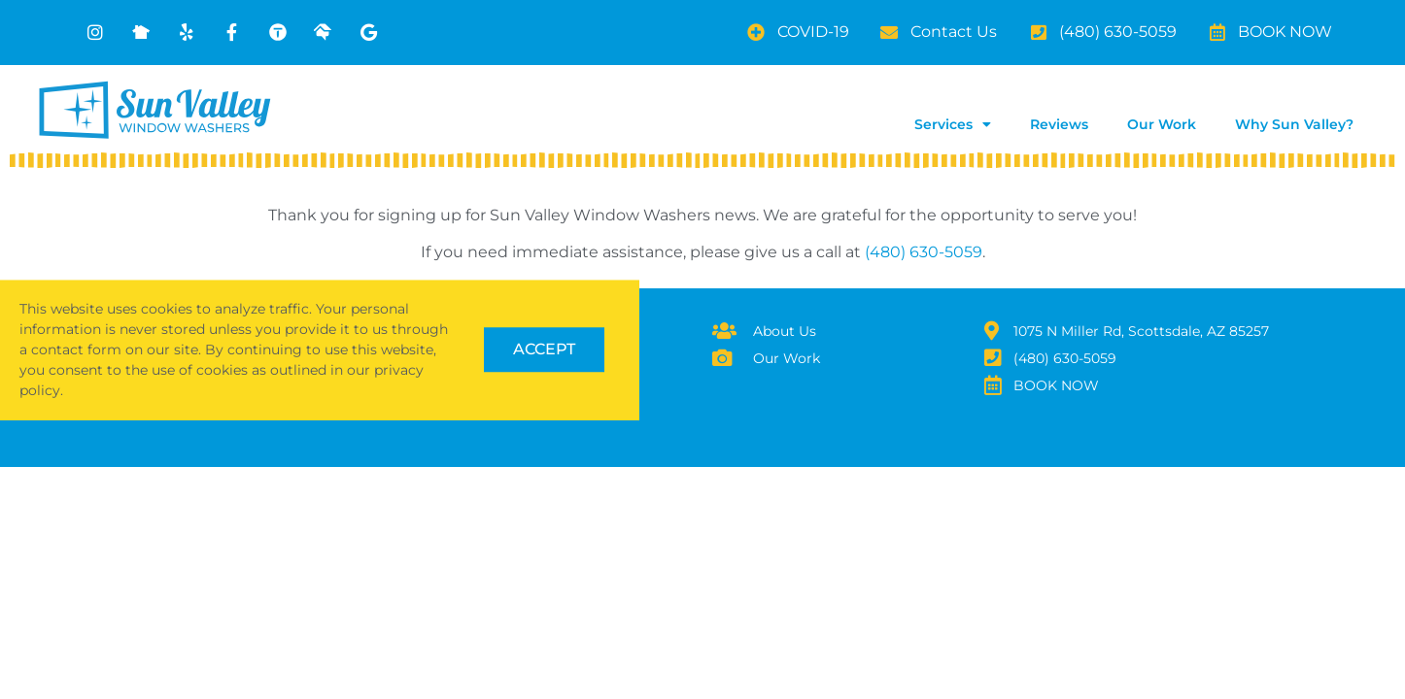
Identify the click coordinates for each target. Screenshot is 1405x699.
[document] (702, 349)
